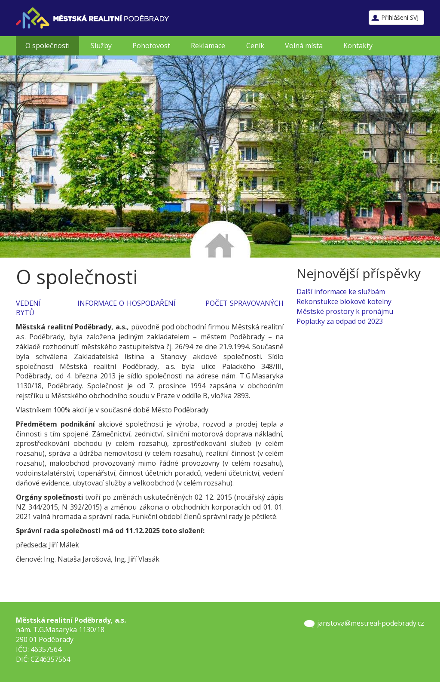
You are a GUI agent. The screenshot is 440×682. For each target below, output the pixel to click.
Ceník (255, 45)
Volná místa (304, 45)
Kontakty (358, 45)
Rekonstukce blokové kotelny (343, 301)
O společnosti (47, 45)
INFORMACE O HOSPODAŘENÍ (126, 303)
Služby (101, 45)
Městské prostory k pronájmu (344, 311)
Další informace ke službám (340, 291)
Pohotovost (151, 45)
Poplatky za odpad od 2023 (339, 321)
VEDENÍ (28, 303)
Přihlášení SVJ (400, 17)
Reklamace (208, 45)
